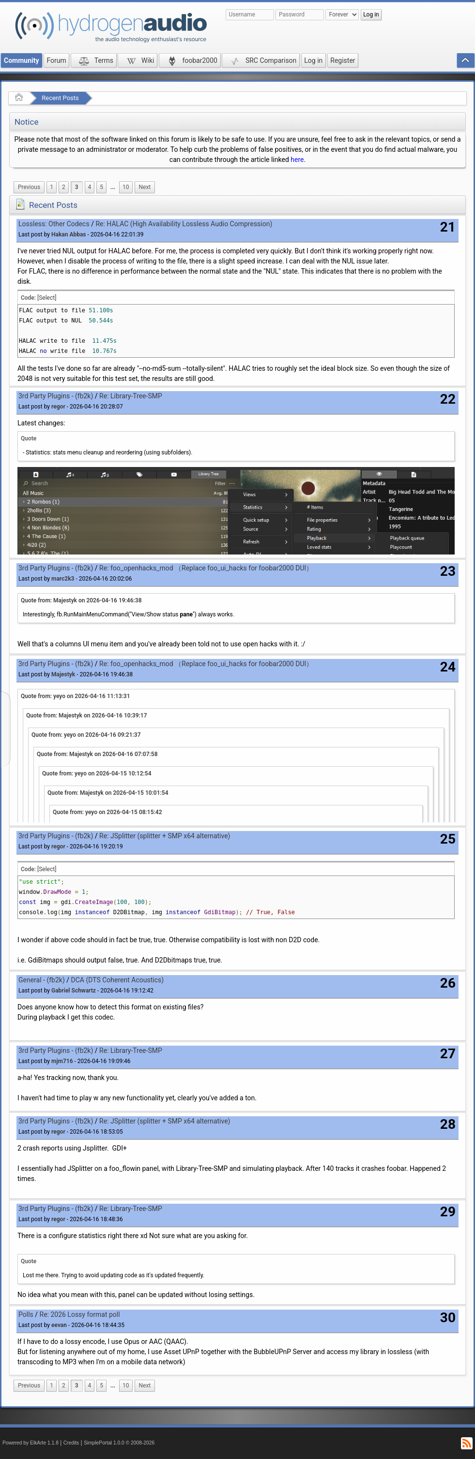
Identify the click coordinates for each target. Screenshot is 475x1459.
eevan (59, 1325)
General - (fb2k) (41, 980)
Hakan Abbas (68, 234)
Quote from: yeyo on (75, 696)
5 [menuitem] (101, 187)
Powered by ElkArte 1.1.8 (30, 1442)
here (297, 159)
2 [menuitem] (63, 187)
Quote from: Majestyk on (81, 600)
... (112, 187)
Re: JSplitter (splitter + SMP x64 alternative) (164, 836)
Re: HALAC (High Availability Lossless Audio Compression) (183, 224)
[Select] (46, 297)
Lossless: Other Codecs (54, 224)
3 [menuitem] (76, 187)
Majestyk (63, 674)
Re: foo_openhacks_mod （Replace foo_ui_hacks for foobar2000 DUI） (206, 568)
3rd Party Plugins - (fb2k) (55, 396)
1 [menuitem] (51, 187)
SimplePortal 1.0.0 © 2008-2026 (119, 1442)
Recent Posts (60, 98)
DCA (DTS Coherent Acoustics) (117, 980)
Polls (25, 1314)
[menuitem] (29, 187)
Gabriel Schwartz (73, 990)
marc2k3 (62, 578)
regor (58, 406)
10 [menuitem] (126, 187)
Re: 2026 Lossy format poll (80, 1314)
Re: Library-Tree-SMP (130, 396)
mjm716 (62, 1061)
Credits (71, 1442)
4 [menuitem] (90, 187)
